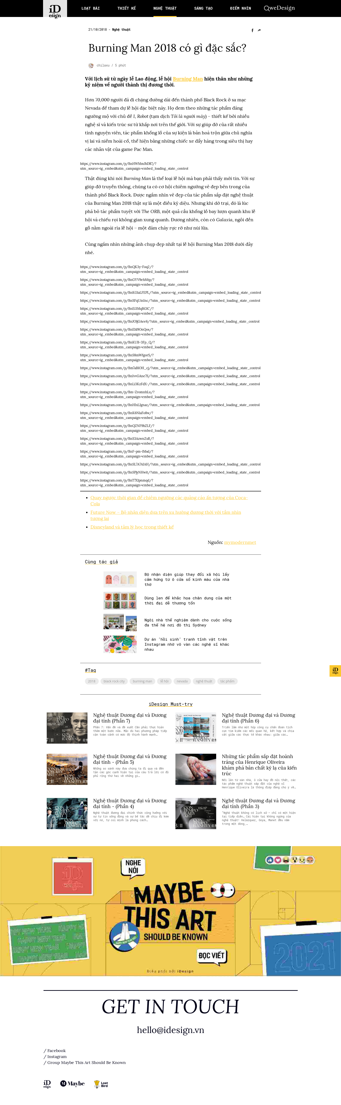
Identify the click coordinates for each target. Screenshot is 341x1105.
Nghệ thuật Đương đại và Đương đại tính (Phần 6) (258, 717)
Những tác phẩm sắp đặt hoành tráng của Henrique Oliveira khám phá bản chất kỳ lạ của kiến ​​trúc (259, 763)
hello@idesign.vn (170, 1028)
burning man (142, 680)
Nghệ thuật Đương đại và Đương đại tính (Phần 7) (129, 717)
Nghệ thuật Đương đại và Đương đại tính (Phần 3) (258, 802)
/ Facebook (55, 1049)
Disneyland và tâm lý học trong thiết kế (132, 525)
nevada (182, 680)
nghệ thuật (204, 680)
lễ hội (164, 680)
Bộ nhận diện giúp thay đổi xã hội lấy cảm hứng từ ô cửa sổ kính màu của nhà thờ (187, 578)
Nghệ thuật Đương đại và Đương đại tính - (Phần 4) (129, 802)
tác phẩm (228, 680)
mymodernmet (240, 541)
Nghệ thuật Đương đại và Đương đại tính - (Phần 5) (129, 758)
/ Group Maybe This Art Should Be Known (85, 1061)
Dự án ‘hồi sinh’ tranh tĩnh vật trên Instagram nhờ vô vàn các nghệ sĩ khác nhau (187, 643)
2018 (91, 680)
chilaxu (104, 65)
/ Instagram (55, 1055)
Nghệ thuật (121, 29)
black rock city (114, 680)
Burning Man (188, 79)
